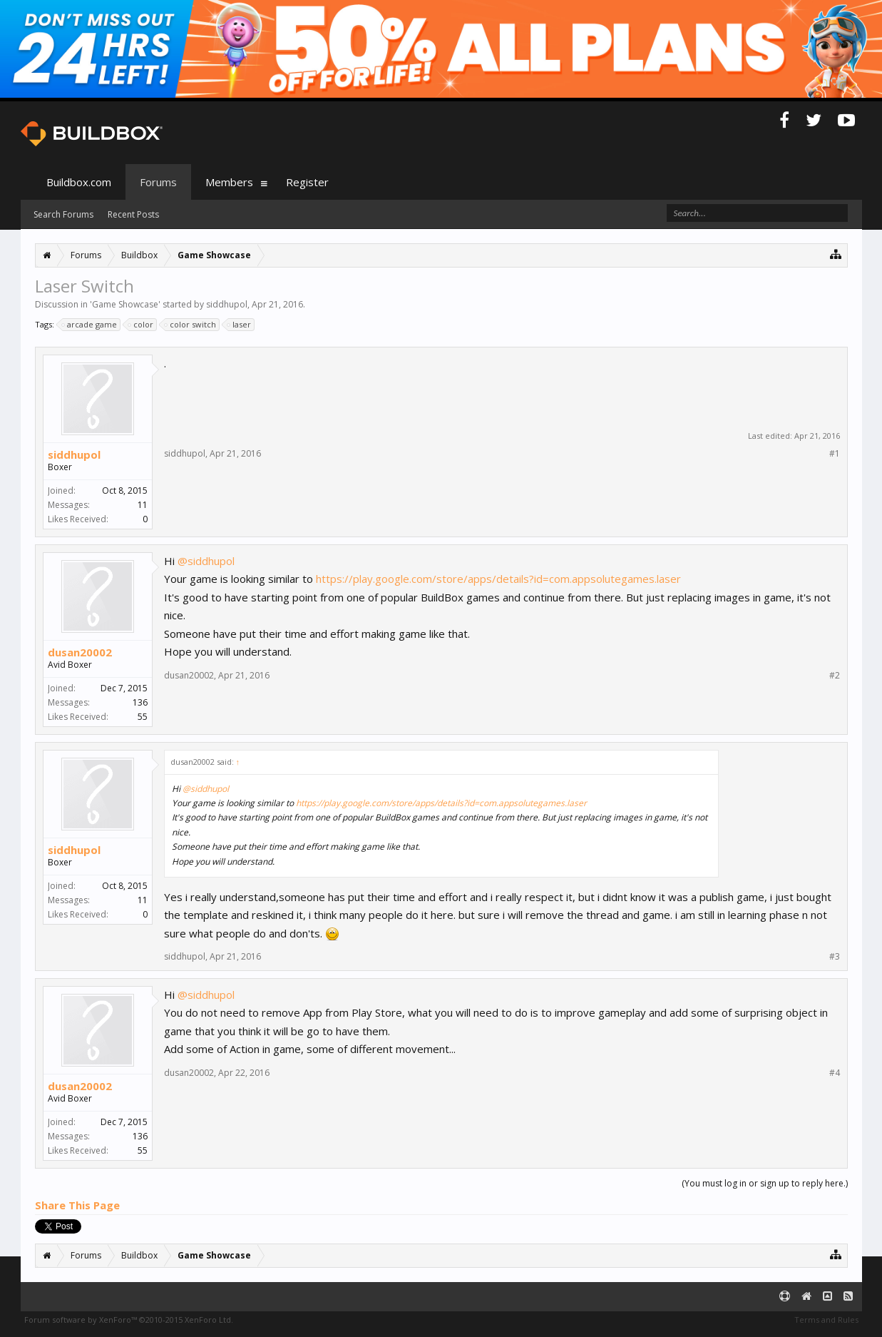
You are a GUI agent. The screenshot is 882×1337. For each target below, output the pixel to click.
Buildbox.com (78, 182)
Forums (158, 182)
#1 (834, 453)
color (141, 324)
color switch (190, 324)
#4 (834, 1073)
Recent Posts (133, 214)
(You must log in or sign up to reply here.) (765, 1183)
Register (307, 182)
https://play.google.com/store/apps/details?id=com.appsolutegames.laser (498, 578)
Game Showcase (125, 304)
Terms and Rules (826, 1319)
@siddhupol (206, 561)
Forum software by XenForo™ (128, 1319)
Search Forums (63, 214)
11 (143, 505)
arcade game (90, 324)
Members (229, 182)
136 (140, 702)
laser (239, 324)
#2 (834, 675)
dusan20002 (80, 652)
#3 (834, 956)
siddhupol (226, 304)
